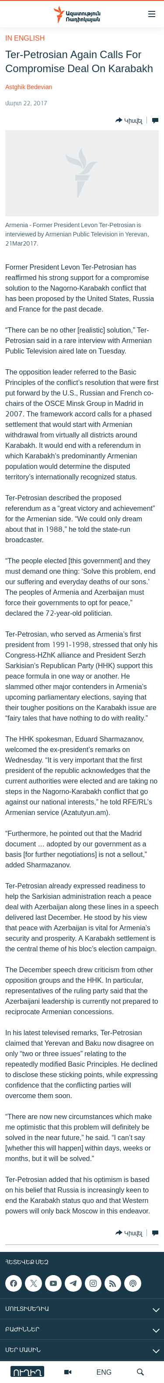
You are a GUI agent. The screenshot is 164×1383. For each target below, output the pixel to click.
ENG (104, 1372)
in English (25, 38)
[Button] (128, 120)
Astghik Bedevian (28, 86)
